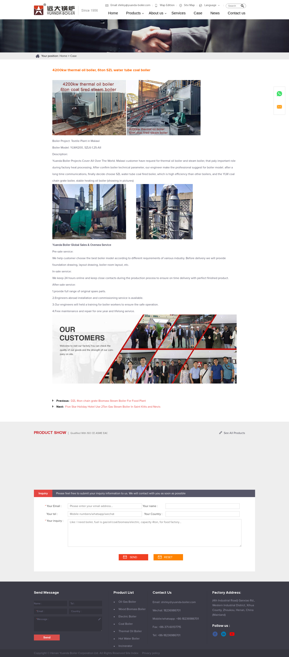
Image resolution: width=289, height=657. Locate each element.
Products (135, 13)
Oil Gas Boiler (127, 601)
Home (113, 13)
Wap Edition (167, 5)
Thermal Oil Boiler (130, 631)
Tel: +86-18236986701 (166, 635)
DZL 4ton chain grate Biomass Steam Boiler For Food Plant (108, 400)
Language (210, 5)
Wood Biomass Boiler (132, 609)
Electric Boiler (127, 616)
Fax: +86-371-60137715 (167, 627)
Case (198, 13)
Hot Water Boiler (129, 638)
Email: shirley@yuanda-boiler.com (130, 5)
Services (178, 13)
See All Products (234, 433)
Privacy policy (151, 653)
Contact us (237, 13)
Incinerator (125, 645)
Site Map (189, 5)
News (215, 13)
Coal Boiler (126, 623)
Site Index (132, 653)
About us (158, 13)
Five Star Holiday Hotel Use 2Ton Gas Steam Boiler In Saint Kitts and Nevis (112, 406)
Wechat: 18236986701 (166, 610)
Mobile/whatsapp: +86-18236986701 (176, 618)
